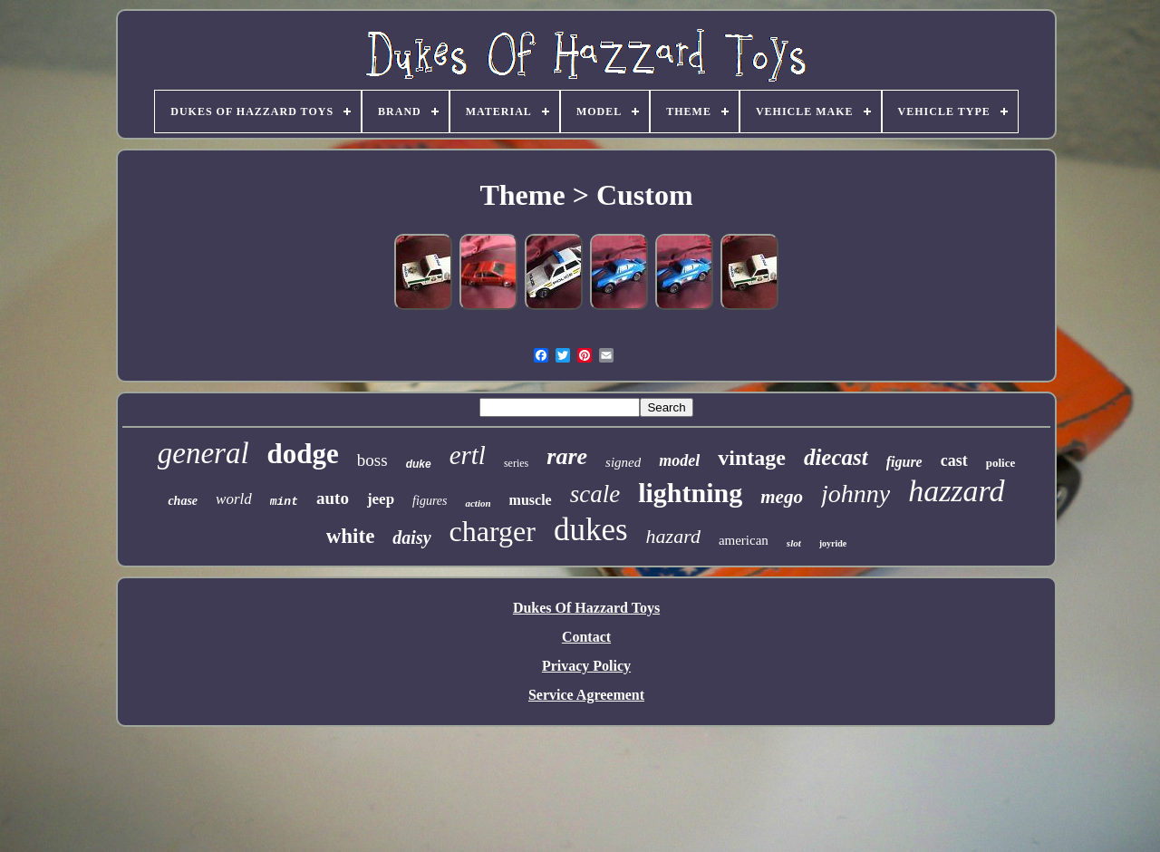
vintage (752, 458)
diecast (836, 457)
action (477, 503)
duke (418, 464)
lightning (690, 493)
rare (566, 456)
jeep (380, 499)
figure (904, 462)
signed (623, 462)
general (203, 453)
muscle (530, 500)
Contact (586, 636)
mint (284, 501)
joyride (833, 543)
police (1001, 463)
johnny (855, 493)
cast (954, 460)
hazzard (956, 491)
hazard (673, 536)
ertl (468, 455)
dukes (591, 529)
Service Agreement (586, 694)
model (679, 460)
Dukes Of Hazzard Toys (586, 607)
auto (332, 498)
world (234, 499)
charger (493, 531)
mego (781, 497)
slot (794, 542)
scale (595, 494)
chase (183, 501)
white (350, 536)
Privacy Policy (586, 665)
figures (429, 501)
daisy (411, 537)
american (743, 540)
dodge (303, 454)
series (516, 463)
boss (372, 460)
